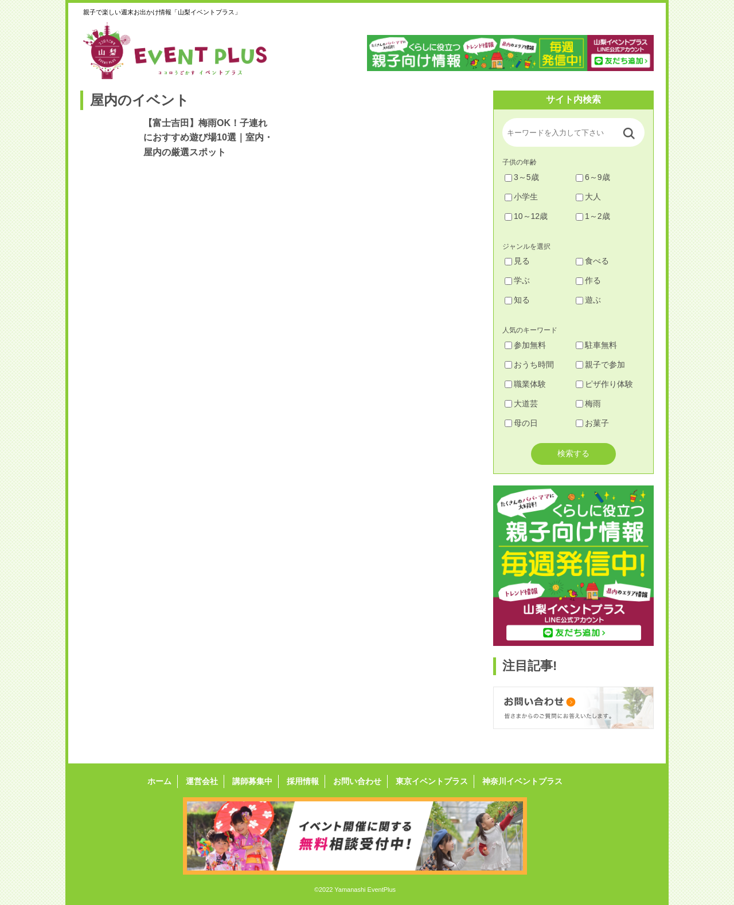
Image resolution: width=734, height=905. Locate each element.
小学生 (521, 196)
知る (517, 299)
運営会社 (202, 781)
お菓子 (592, 423)
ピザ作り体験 (604, 384)
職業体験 (525, 384)
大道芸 (521, 403)
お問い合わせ (357, 781)
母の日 (521, 423)
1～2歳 (593, 216)
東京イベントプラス (432, 781)
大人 (588, 196)
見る (517, 260)
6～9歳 (593, 177)
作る (588, 280)
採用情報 (303, 781)
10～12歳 (526, 216)
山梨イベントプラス (183, 50)
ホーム (159, 781)
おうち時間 (529, 364)
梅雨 (588, 403)
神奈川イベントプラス (522, 781)
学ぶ (517, 280)
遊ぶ (588, 299)
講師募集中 (252, 781)
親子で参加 (600, 364)
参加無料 (525, 345)
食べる (592, 260)
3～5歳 (522, 177)
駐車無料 (596, 345)
